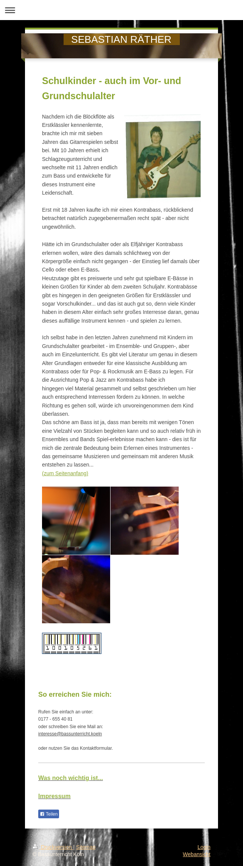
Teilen (49, 814)
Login (204, 847)
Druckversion (53, 847)
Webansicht (196, 854)
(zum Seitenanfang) (65, 473)
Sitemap (85, 847)
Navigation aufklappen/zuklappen (121, 10)
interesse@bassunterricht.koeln (70, 733)
